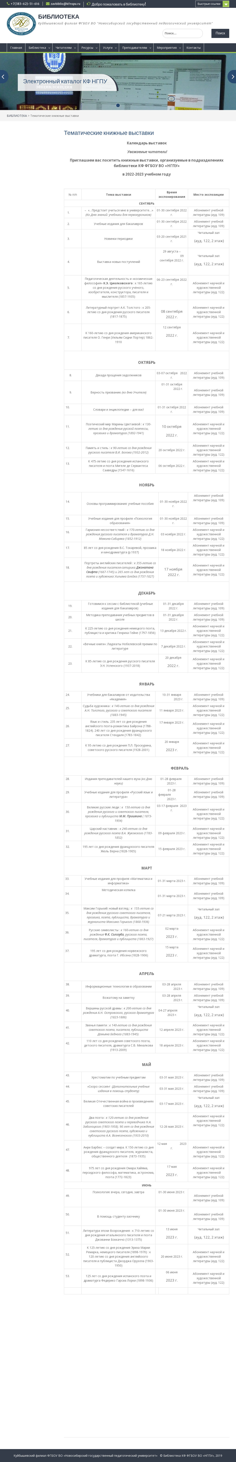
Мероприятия (167, 48)
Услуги (107, 48)
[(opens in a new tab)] (118, 81)
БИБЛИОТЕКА (58, 16)
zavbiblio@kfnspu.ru (65, 4)
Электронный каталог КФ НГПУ (65, 81)
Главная (16, 48)
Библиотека (37, 48)
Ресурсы (87, 48)
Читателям (64, 48)
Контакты (193, 48)
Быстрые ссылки (209, 4)
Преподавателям (134, 48)
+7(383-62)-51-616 (25, 4)
